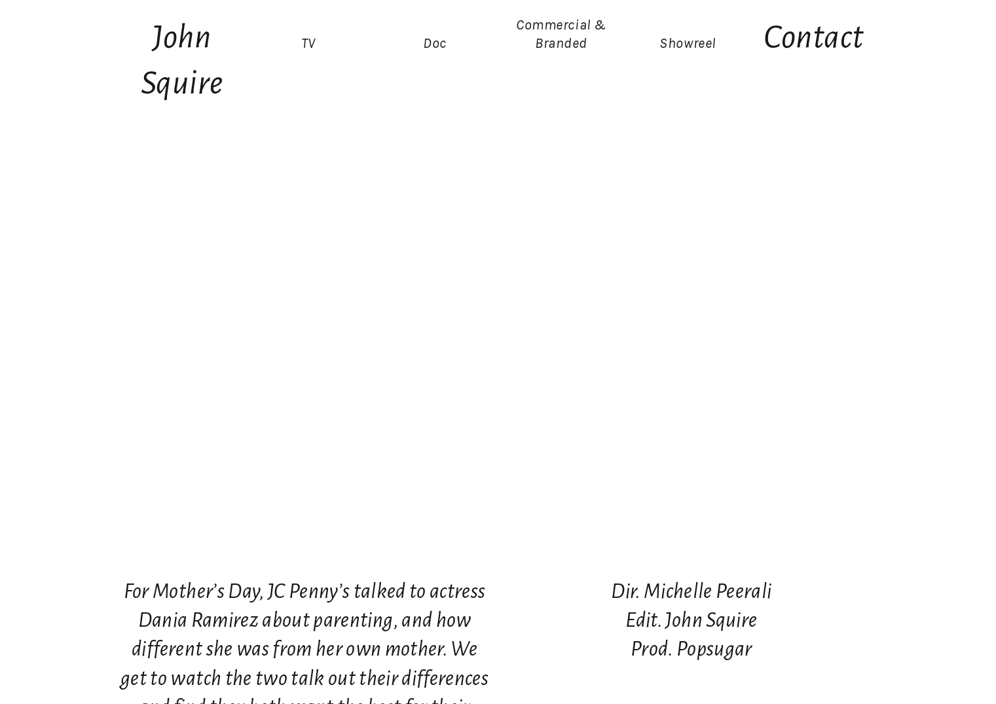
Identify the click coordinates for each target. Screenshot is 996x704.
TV (308, 43)
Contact (814, 37)
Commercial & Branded (561, 33)
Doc (435, 43)
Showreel (687, 43)
